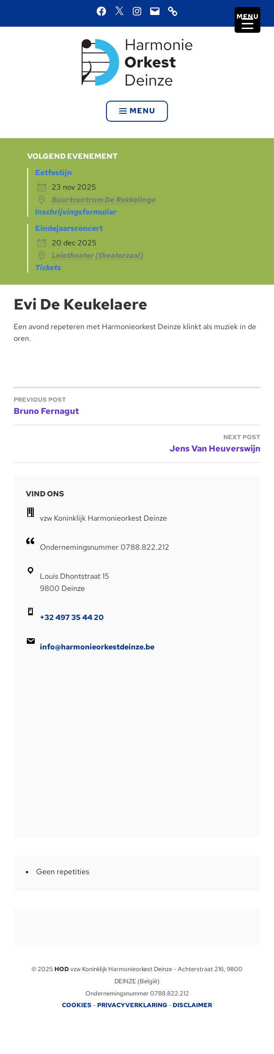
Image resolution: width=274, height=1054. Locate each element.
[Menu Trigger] (247, 20)
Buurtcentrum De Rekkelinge (104, 200)
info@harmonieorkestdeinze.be (97, 647)
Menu (137, 111)
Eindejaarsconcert (69, 228)
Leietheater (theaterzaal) (98, 255)
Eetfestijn (53, 172)
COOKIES (76, 1005)
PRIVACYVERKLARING (132, 1005)
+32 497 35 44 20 (72, 617)
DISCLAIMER (192, 1005)
